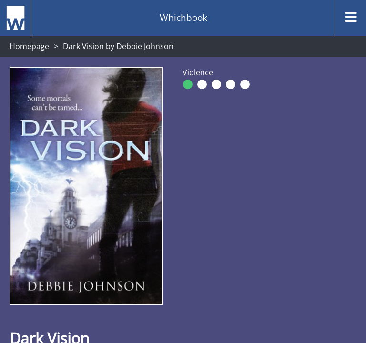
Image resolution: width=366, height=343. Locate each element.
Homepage (29, 46)
